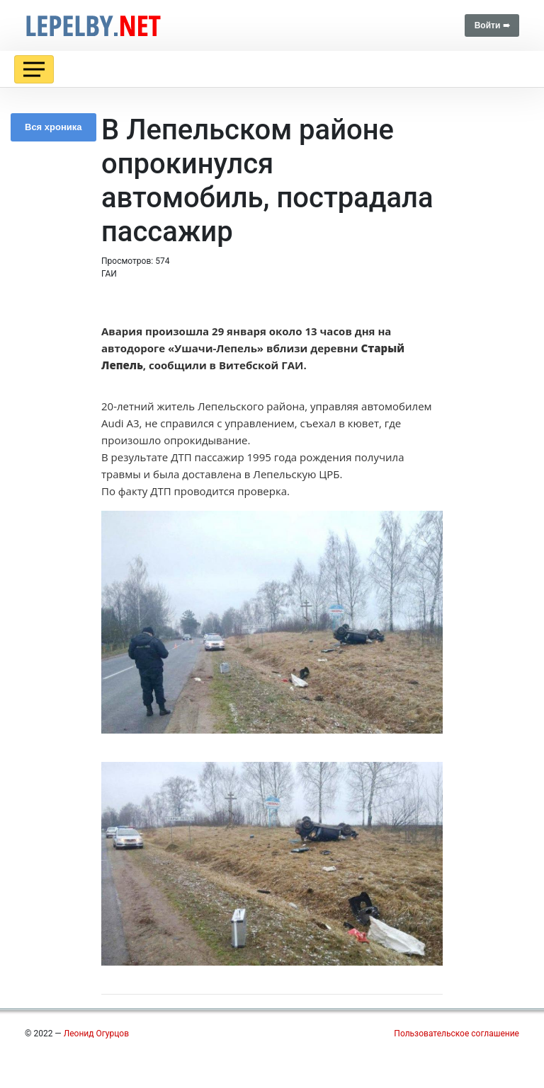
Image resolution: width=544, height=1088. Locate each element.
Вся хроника (53, 127)
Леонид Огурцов (96, 1033)
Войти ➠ (492, 25)
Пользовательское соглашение (456, 1033)
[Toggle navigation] (34, 69)
